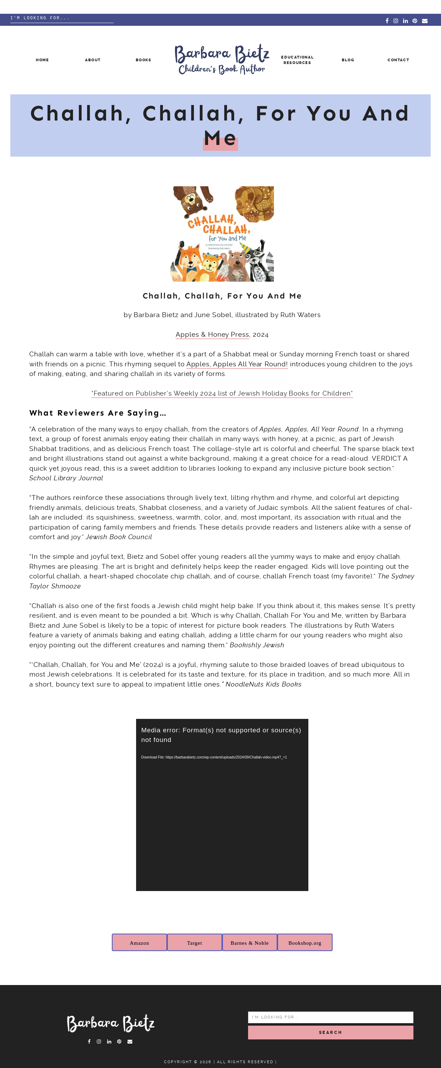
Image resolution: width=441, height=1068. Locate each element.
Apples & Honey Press (212, 334)
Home (42, 60)
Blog (348, 60)
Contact (399, 60)
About (93, 60)
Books (144, 60)
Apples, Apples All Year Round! (237, 364)
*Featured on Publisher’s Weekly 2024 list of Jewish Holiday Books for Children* (222, 393)
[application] (222, 805)
